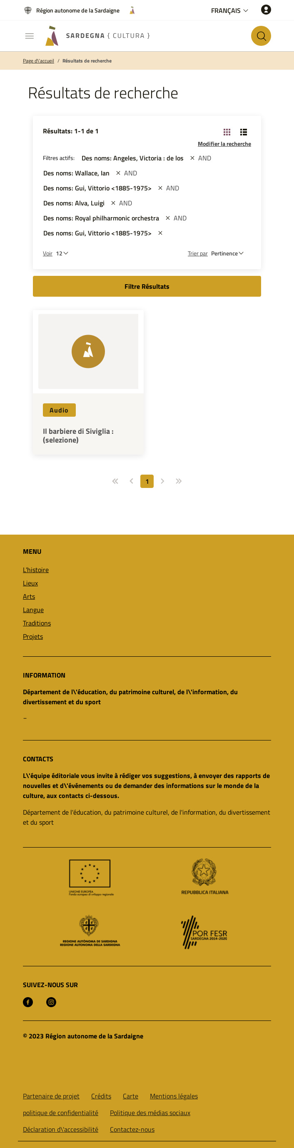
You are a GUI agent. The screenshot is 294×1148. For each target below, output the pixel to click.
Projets (33, 636)
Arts (29, 596)
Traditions (37, 623)
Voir (47, 253)
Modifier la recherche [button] (224, 143)
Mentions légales (174, 1096)
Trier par (198, 253)
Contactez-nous (132, 1129)
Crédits (101, 1096)
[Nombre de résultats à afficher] (64, 253)
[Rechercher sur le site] (261, 36)
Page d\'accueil (38, 61)
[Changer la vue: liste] (243, 132)
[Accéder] (266, 9)
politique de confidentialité (60, 1113)
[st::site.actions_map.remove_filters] (192, 158)
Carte (130, 1096)
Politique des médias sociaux (150, 1113)
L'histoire (36, 570)
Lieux (30, 583)
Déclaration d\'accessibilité (60, 1129)
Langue (33, 610)
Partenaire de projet (51, 1096)
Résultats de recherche (87, 61)
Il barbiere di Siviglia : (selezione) (78, 436)
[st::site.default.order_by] (229, 253)
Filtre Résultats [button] (147, 286)
